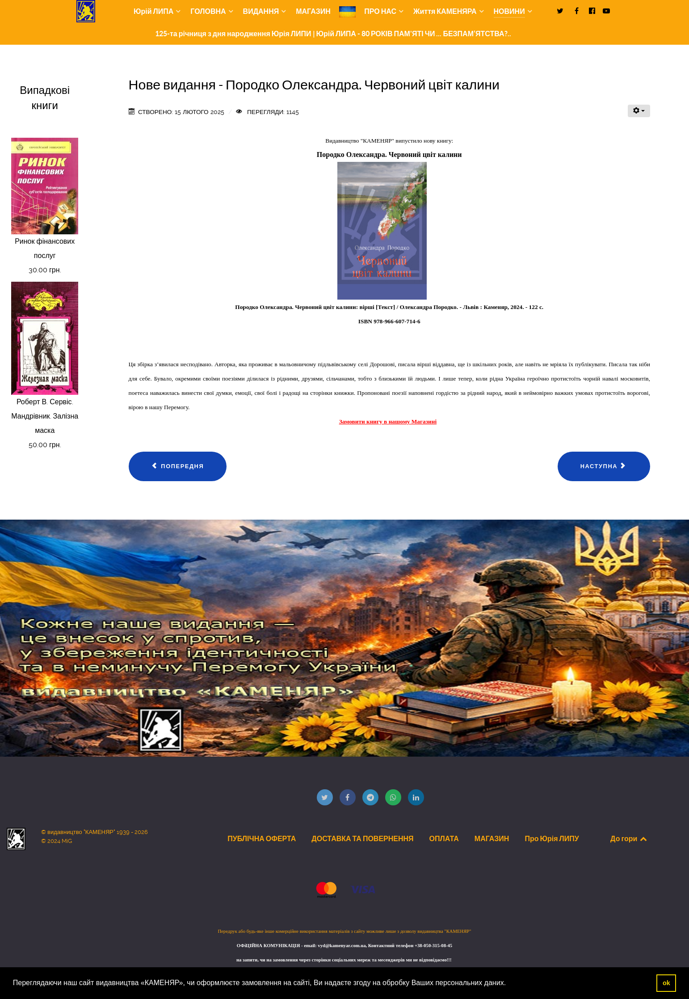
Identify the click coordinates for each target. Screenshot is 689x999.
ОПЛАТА (444, 838)
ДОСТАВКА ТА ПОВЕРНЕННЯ (362, 838)
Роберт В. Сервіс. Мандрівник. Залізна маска (44, 416)
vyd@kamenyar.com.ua (342, 945)
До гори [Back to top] (629, 838)
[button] (509, 983)
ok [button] (666, 982)
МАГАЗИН (492, 838)
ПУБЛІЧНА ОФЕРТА (261, 838)
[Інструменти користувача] (639, 111)
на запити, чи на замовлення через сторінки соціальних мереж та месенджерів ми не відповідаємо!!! (344, 959)
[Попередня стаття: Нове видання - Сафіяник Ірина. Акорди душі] (178, 466)
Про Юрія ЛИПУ (552, 838)
